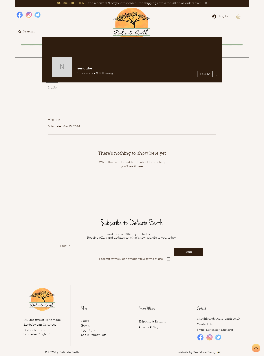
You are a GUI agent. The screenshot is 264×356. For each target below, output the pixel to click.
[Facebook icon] (19, 14)
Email (64, 246)
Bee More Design (205, 352)
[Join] (188, 252)
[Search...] (33, 31)
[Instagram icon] (28, 14)
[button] (240, 16)
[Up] (256, 348)
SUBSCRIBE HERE (72, 3)
